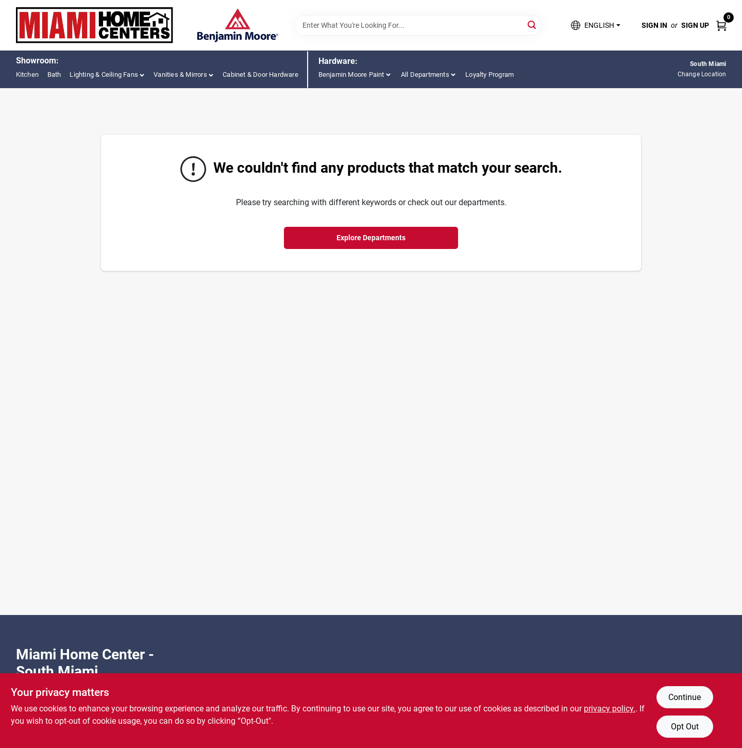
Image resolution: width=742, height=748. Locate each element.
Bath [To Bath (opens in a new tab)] (54, 74)
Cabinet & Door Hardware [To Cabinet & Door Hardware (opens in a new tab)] (260, 74)
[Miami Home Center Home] (95, 25)
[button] (595, 25)
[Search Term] (418, 25)
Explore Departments (371, 238)
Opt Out (685, 727)
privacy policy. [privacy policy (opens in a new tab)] (609, 708)
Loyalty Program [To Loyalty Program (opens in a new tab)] (489, 74)
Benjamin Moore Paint (351, 74)
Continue (684, 697)
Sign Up (695, 25)
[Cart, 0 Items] (721, 25)
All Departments (425, 74)
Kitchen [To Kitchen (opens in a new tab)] (27, 74)
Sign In (654, 25)
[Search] (532, 24)
